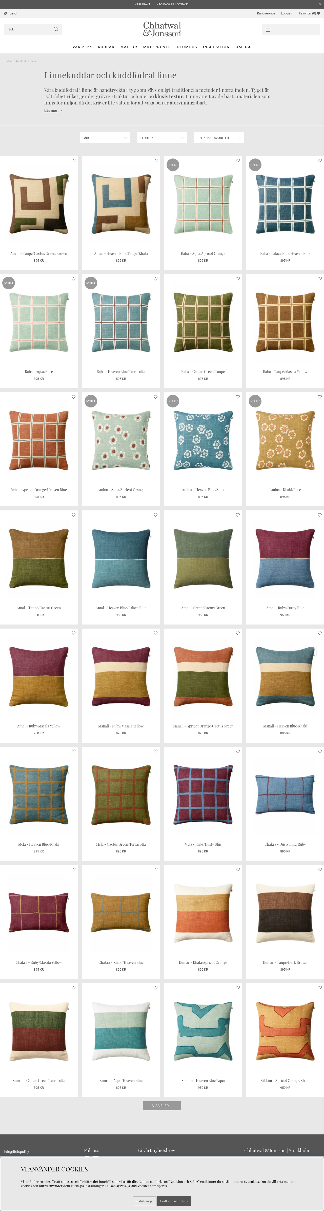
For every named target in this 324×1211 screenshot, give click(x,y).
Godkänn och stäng (174, 1201)
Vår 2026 (82, 47)
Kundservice (266, 13)
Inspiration (216, 47)
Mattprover (157, 47)
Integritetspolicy (16, 1152)
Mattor (128, 47)
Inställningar (145, 1201)
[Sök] (33, 29)
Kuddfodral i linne (26, 61)
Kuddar (106, 47)
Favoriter (309, 13)
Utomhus (187, 47)
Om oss (244, 47)
